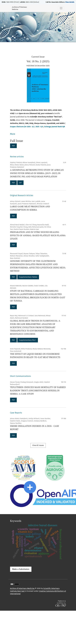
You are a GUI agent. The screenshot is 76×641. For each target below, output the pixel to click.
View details (69, 2)
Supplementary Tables (28, 277)
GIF (20, 183)
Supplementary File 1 (27, 340)
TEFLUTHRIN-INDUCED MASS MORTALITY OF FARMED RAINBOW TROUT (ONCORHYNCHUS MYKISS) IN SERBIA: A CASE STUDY (38, 390)
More (12, 134)
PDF (13, 146)
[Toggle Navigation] (61, 8)
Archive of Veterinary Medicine (22, 588)
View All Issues (38, 445)
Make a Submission (20, 569)
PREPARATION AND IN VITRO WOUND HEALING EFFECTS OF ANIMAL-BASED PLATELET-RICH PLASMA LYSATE (38, 235)
